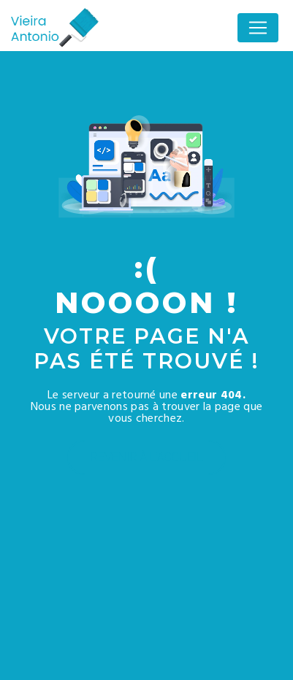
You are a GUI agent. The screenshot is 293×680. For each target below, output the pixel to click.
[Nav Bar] (257, 27)
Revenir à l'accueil (147, 457)
